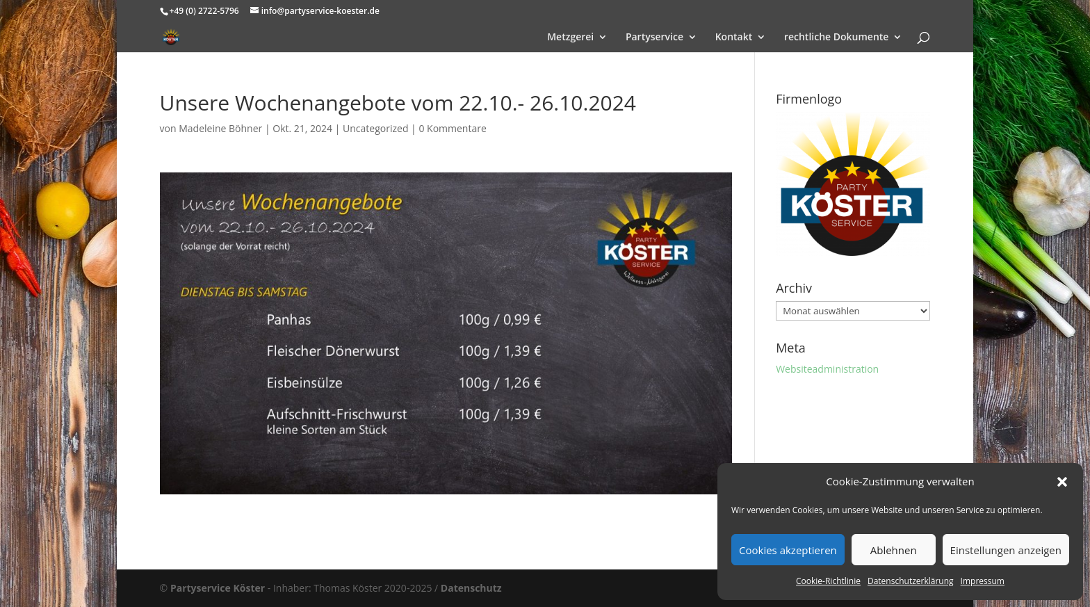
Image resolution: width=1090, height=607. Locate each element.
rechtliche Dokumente (836, 37)
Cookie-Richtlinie (828, 581)
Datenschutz (471, 587)
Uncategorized (375, 128)
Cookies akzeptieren (788, 550)
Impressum (982, 581)
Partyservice (654, 37)
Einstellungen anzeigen (1005, 550)
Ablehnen (893, 550)
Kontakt (734, 37)
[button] (1062, 482)
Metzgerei (570, 37)
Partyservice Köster (217, 587)
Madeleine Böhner (220, 128)
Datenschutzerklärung (911, 581)
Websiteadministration (827, 368)
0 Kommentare (452, 128)
